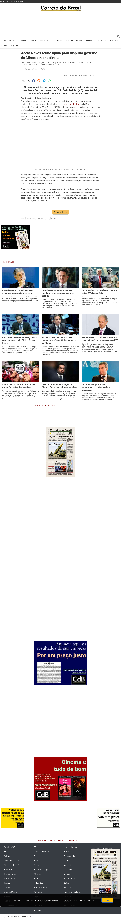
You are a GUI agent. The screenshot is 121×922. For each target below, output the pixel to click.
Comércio (68, 864)
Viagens (37, 913)
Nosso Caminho (57, 844)
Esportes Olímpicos (42, 873)
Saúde (4, 46)
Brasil (33, 40)
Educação (102, 40)
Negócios (44, 40)
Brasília (67, 855)
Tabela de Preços (76, 844)
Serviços (67, 891)
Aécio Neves (30, 222)
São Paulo (38, 909)
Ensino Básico (10, 877)
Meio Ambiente (40, 891)
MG (47, 222)
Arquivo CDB (9, 850)
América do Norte (42, 855)
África (36, 850)
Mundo (79, 40)
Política (13, 40)
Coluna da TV (69, 859)
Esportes (90, 40)
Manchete (68, 873)
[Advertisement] (60, 24)
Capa (3, 40)
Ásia (36, 859)
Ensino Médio (10, 882)
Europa (7, 886)
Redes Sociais (70, 882)
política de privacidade (86, 900)
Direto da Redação (12, 868)
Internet (67, 868)
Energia (69, 40)
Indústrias (38, 886)
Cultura (114, 40)
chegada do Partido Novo (69, 104)
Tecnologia (57, 40)
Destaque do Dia (11, 864)
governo (40, 222)
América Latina (70, 850)
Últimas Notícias (30, 69)
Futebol (37, 882)
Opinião (23, 40)
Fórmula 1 (38, 877)
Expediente (42, 844)
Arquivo (14, 46)
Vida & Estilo (69, 909)
